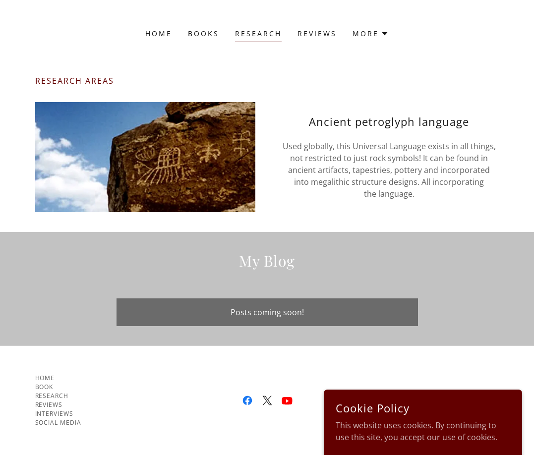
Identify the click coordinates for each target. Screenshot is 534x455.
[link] (247, 400)
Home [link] (158, 33)
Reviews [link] (317, 33)
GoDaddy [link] (422, 400)
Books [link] (203, 33)
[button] (371, 34)
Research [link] (258, 33)
